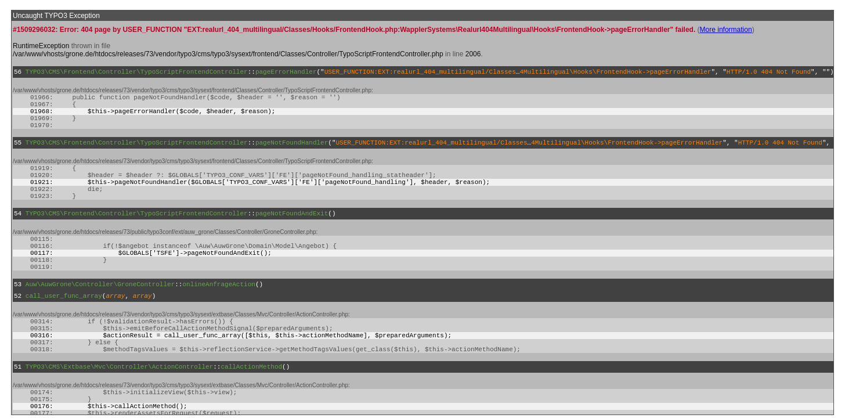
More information (726, 30)
